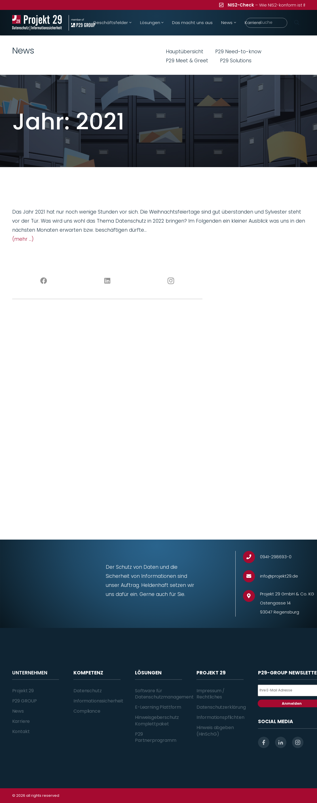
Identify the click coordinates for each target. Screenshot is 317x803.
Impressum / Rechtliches (210, 693)
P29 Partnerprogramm (155, 737)
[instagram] (297, 742)
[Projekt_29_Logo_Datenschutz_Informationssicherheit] (37, 23)
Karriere (21, 721)
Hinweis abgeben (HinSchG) (215, 730)
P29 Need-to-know (238, 51)
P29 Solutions (236, 60)
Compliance (86, 711)
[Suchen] (297, 22)
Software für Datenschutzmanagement (164, 693)
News (18, 711)
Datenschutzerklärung (221, 707)
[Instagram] (170, 280)
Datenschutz (87, 690)
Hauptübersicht (184, 51)
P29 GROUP (24, 701)
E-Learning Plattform (158, 707)
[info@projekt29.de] (251, 576)
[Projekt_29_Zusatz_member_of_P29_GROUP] (82, 23)
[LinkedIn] (107, 280)
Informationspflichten (220, 717)
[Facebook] (44, 280)
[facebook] (263, 742)
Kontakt (21, 731)
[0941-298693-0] (251, 557)
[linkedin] (280, 742)
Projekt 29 (23, 690)
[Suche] (266, 23)
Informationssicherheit (98, 701)
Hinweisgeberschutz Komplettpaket (157, 720)
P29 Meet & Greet (187, 60)
